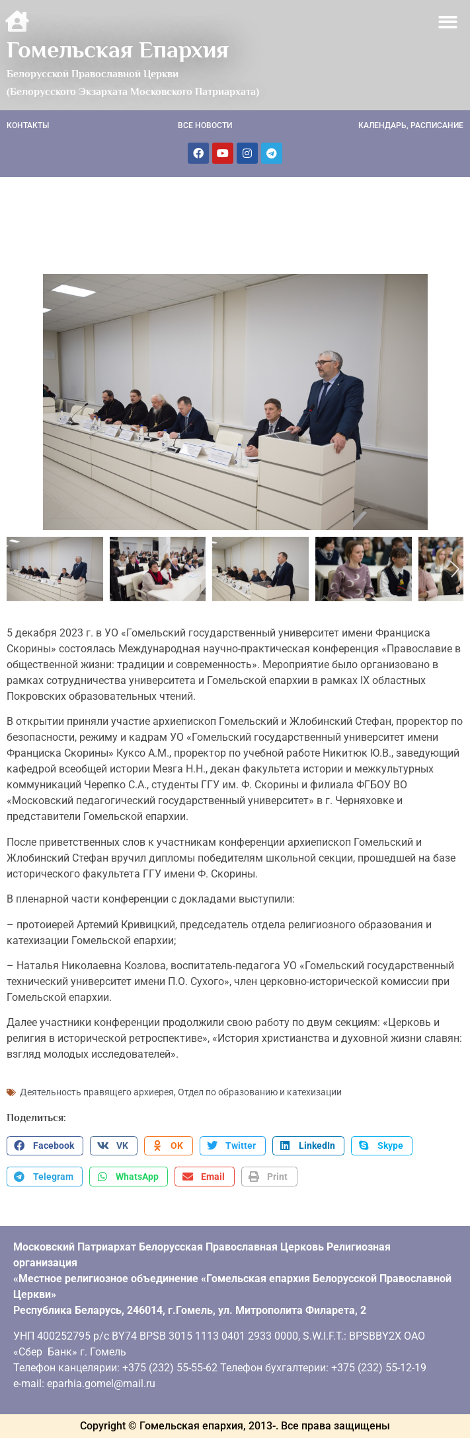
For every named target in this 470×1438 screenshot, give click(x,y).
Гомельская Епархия (118, 49)
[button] (448, 22)
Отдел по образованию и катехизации (260, 1092)
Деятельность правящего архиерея (97, 1092)
